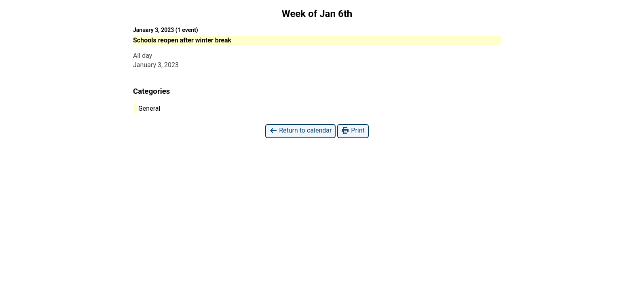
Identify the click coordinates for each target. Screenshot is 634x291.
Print (352, 131)
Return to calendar (300, 131)
